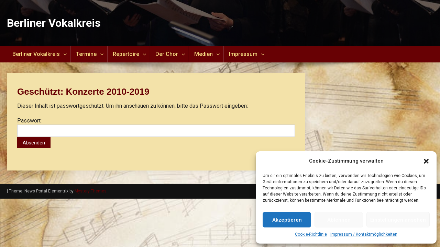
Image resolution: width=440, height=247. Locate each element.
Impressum (243, 54)
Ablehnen (339, 220)
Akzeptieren (287, 220)
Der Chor (166, 54)
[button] (426, 161)
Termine (86, 54)
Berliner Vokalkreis (54, 23)
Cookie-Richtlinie (311, 234)
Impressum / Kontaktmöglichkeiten (363, 234)
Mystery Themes (91, 191)
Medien (203, 54)
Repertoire (126, 54)
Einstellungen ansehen (398, 220)
